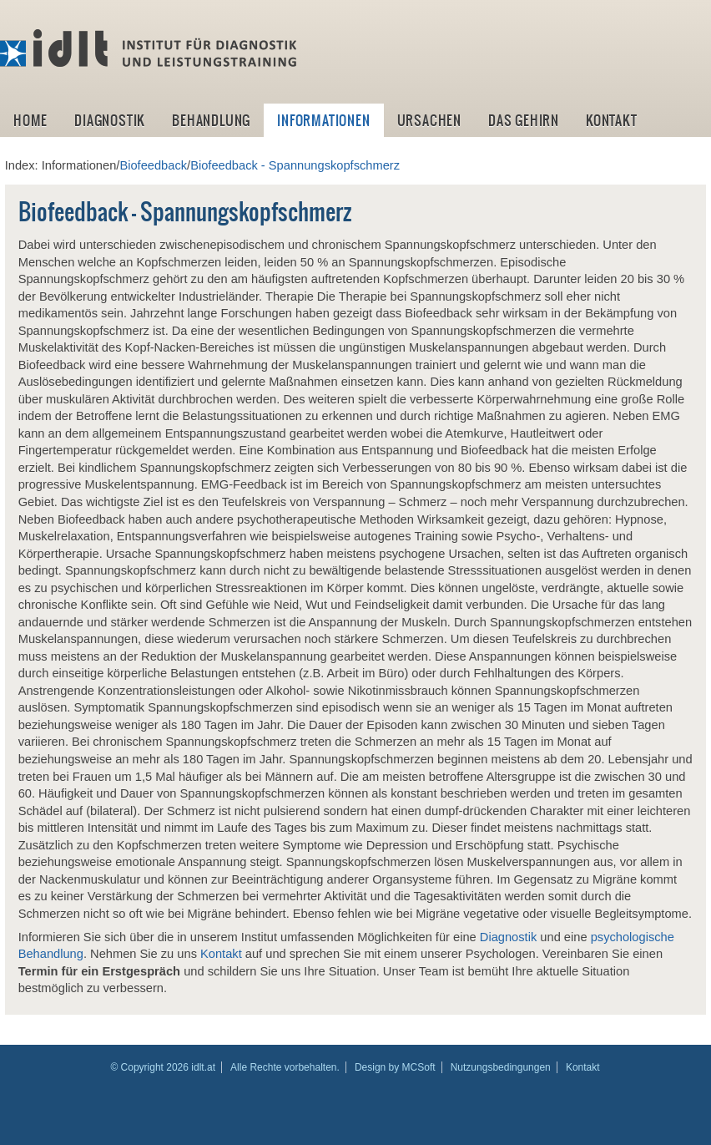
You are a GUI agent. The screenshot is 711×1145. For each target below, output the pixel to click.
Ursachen (429, 120)
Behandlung (211, 120)
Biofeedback (153, 165)
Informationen (323, 120)
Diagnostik (109, 120)
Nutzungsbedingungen (501, 1067)
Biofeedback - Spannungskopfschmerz (295, 165)
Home (30, 120)
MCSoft (419, 1067)
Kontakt (612, 120)
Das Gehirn (523, 120)
